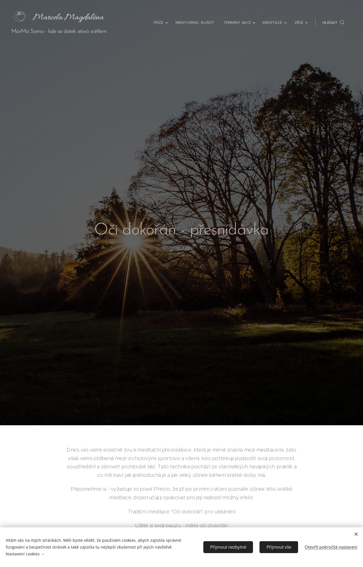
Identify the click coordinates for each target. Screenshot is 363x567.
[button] (333, 23)
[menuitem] (162, 23)
